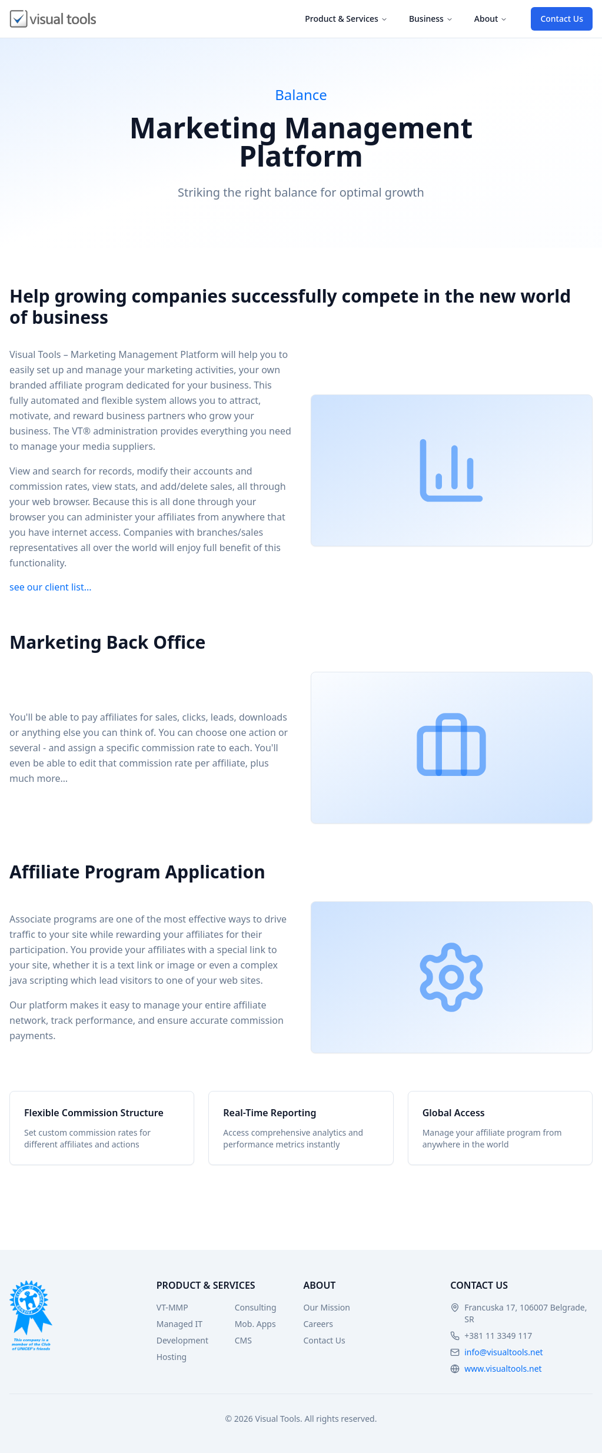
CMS (243, 1340)
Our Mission (327, 1307)
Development (182, 1340)
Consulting (256, 1307)
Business (431, 18)
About (491, 18)
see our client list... (50, 586)
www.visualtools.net (502, 1368)
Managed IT (179, 1323)
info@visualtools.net (503, 1352)
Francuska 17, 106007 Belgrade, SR (525, 1313)
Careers (318, 1323)
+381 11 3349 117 (498, 1335)
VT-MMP (172, 1307)
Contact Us (561, 18)
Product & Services (346, 18)
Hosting (172, 1356)
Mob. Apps (255, 1323)
